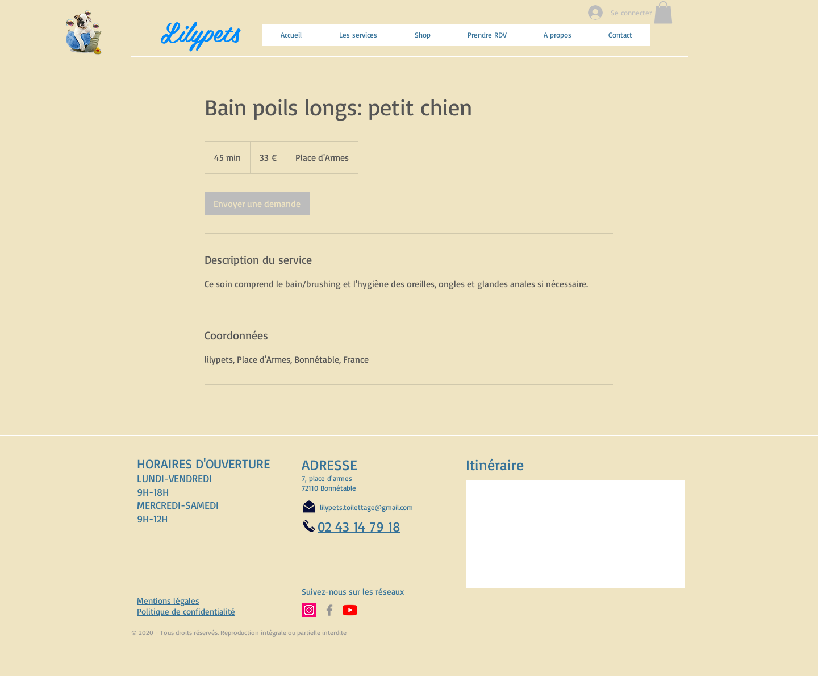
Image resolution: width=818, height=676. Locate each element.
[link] (257, 203)
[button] (663, 12)
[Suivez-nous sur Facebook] (329, 610)
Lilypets (200, 31)
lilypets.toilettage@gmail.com (366, 507)
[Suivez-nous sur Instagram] (309, 610)
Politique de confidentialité (186, 611)
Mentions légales (168, 600)
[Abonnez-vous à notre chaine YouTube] (350, 610)
